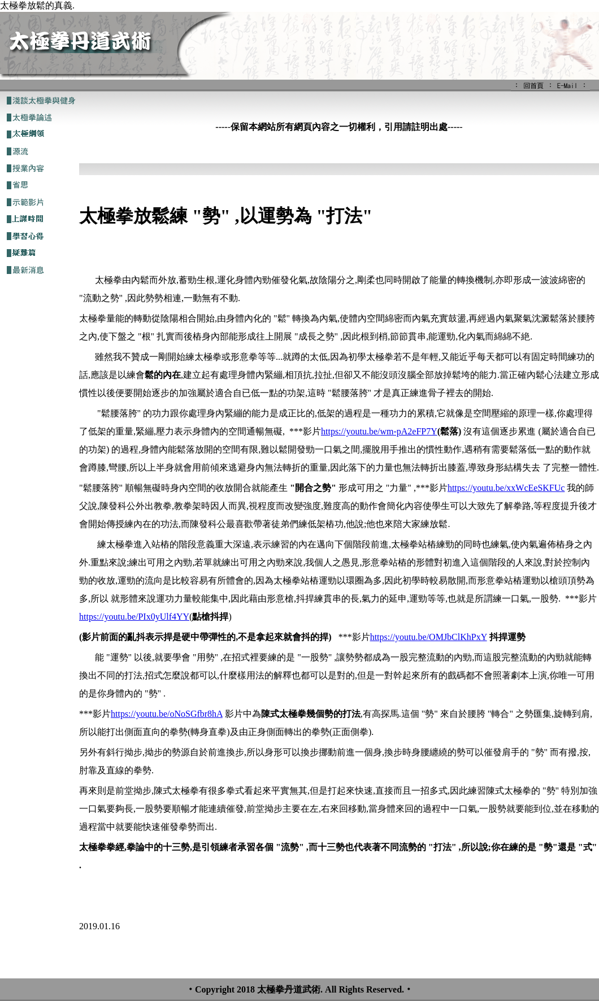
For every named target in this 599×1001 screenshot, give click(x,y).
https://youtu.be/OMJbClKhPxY (428, 637)
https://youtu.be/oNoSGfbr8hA (167, 714)
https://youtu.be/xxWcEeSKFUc (506, 488)
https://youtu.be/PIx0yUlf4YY (134, 616)
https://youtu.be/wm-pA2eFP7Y (379, 431)
